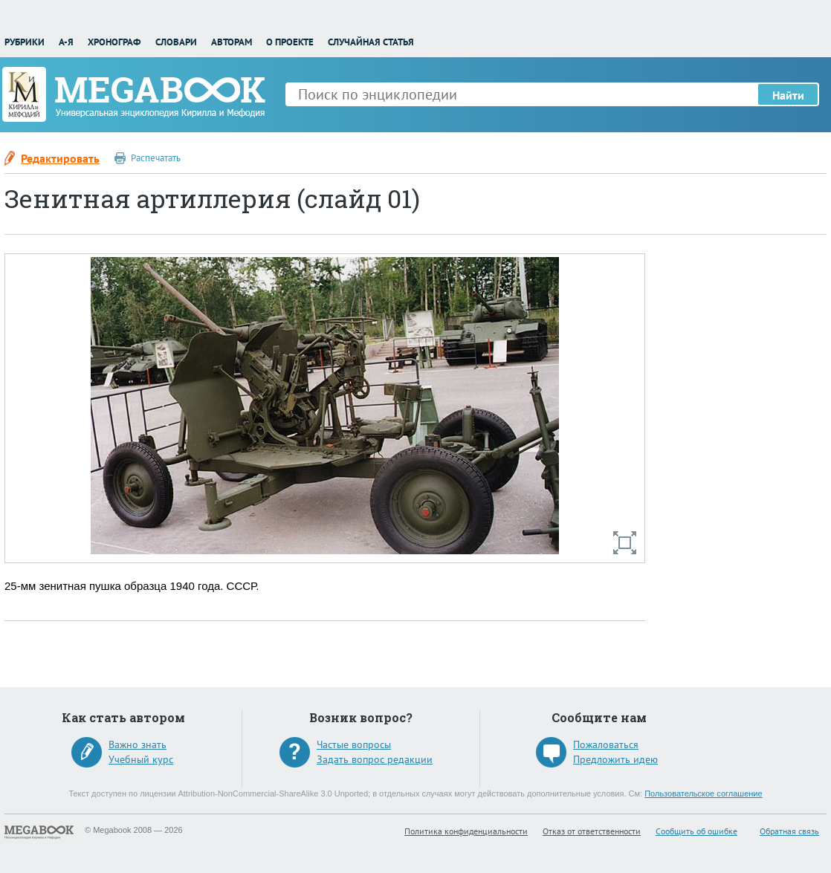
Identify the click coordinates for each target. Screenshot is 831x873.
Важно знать (137, 744)
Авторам (231, 42)
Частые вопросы (354, 744)
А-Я (66, 42)
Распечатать (156, 158)
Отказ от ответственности (592, 831)
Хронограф (114, 42)
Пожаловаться (605, 744)
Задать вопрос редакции (375, 759)
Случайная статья (371, 42)
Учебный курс (141, 759)
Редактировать (60, 158)
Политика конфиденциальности (466, 831)
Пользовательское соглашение (703, 793)
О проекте (290, 42)
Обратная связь (789, 831)
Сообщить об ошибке (696, 831)
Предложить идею (615, 759)
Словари (176, 42)
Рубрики (24, 42)
